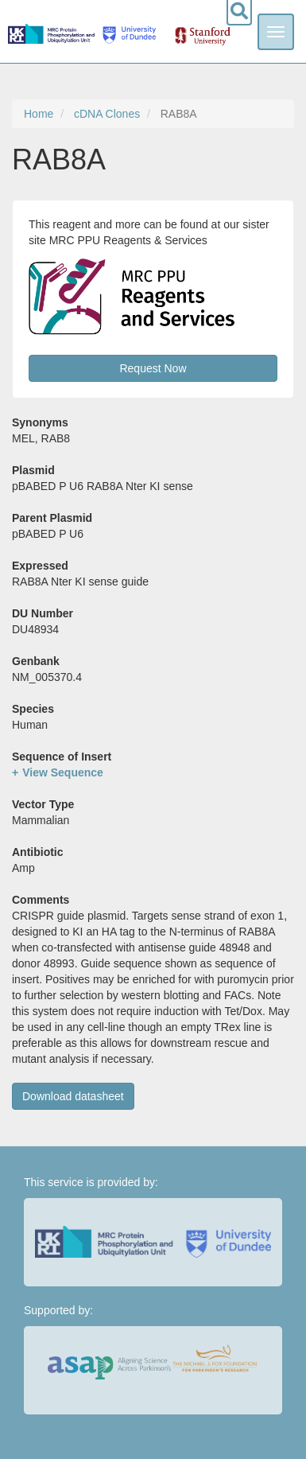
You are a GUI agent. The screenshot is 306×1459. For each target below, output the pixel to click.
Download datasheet (73, 1096)
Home (38, 113)
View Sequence (62, 772)
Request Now (152, 368)
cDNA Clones (107, 113)
